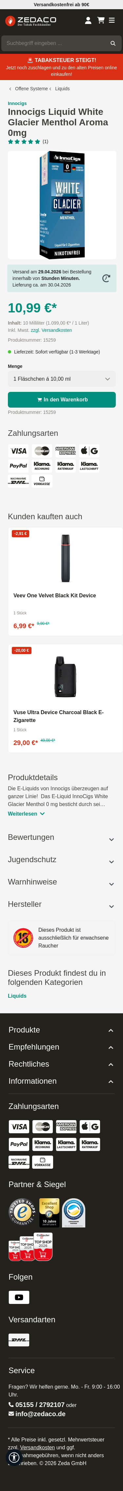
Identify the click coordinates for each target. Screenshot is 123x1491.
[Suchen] (113, 43)
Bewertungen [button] (61, 837)
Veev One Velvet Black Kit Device (54, 595)
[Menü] (112, 21)
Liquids (17, 996)
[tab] (61, 795)
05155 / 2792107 (40, 1404)
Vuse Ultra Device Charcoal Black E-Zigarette (58, 716)
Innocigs (17, 103)
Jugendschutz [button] (61, 859)
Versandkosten (37, 1447)
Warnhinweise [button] (61, 881)
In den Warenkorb (62, 400)
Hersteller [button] (61, 904)
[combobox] (53, 43)
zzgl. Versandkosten (51, 330)
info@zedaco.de (40, 1413)
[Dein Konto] (88, 21)
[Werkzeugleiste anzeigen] (14, 1457)
